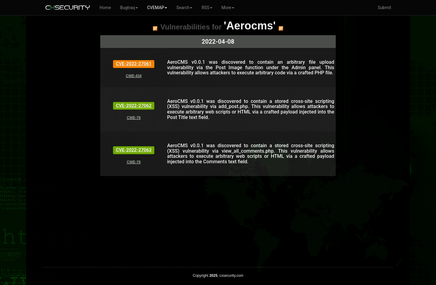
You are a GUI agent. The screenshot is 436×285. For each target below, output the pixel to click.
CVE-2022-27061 (133, 63)
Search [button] (184, 7)
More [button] (227, 7)
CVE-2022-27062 (133, 105)
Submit (384, 7)
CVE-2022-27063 (133, 150)
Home (105, 7)
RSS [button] (206, 7)
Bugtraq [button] (129, 7)
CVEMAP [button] (157, 7)
